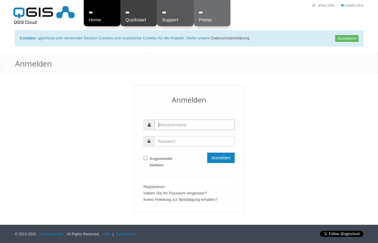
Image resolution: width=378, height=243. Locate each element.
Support (170, 19)
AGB (106, 234)
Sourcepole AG (51, 234)
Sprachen (326, 5)
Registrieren (154, 186)
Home (95, 19)
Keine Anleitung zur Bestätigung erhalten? (181, 199)
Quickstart (136, 19)
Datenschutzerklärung (230, 38)
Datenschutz (126, 234)
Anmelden (354, 5)
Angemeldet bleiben (158, 161)
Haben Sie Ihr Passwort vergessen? (175, 193)
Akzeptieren (346, 38)
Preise (205, 19)
